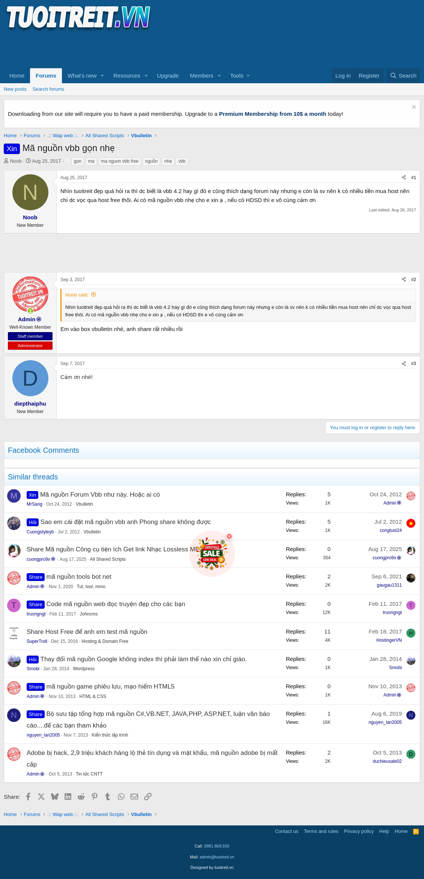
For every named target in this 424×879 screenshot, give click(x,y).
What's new (82, 75)
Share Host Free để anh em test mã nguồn (87, 631)
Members (202, 75)
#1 (413, 177)
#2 (413, 279)
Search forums (49, 89)
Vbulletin (84, 504)
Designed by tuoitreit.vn (212, 867)
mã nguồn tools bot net (79, 576)
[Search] (403, 75)
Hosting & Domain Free (104, 641)
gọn (77, 161)
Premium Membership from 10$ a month (272, 114)
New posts (15, 89)
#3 (413, 363)
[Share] (404, 178)
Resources (126, 75)
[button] (102, 75)
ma (91, 161)
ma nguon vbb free (119, 161)
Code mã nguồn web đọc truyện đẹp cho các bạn (116, 604)
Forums (46, 75)
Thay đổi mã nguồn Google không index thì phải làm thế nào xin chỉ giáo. (144, 659)
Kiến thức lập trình (110, 735)
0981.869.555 (216, 846)
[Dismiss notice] (413, 108)
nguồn (151, 161)
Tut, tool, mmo (91, 586)
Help (384, 831)
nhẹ (168, 161)
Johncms (89, 614)
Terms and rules (321, 831)
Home (16, 75)
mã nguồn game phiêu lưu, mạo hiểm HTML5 (111, 686)
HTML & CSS (92, 696)
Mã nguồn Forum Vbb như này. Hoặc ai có (100, 494)
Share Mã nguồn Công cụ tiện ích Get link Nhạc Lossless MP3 (115, 549)
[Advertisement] (140, 49)
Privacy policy (359, 831)
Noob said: (77, 295)
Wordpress (84, 668)
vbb (181, 161)
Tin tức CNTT (89, 774)
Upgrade (168, 75)
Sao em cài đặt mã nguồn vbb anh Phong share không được (126, 522)
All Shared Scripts (108, 559)
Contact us (286, 831)
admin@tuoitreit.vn (217, 857)
